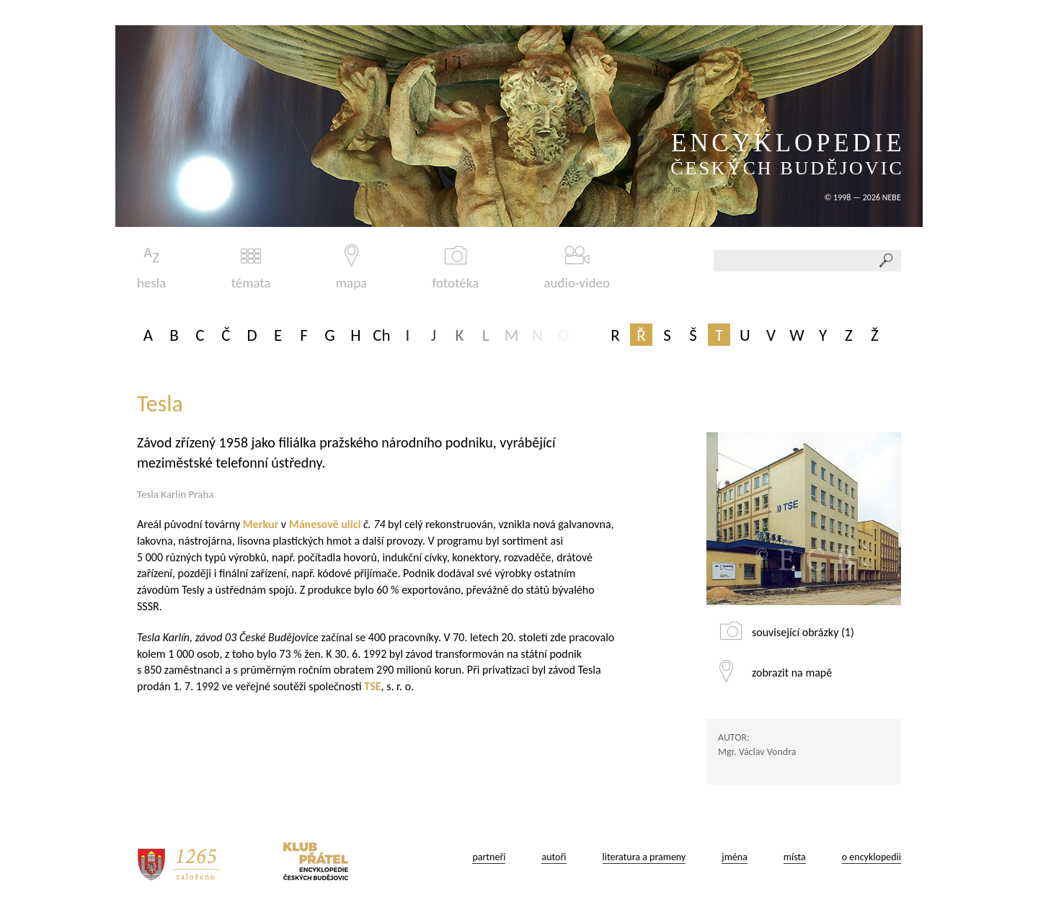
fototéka (455, 267)
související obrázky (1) (803, 632)
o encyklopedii (871, 857)
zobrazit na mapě (792, 672)
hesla (151, 267)
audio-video (577, 267)
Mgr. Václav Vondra (757, 752)
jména (735, 857)
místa (795, 857)
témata (251, 267)
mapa (351, 267)
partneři (488, 857)
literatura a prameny (644, 857)
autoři (553, 857)
